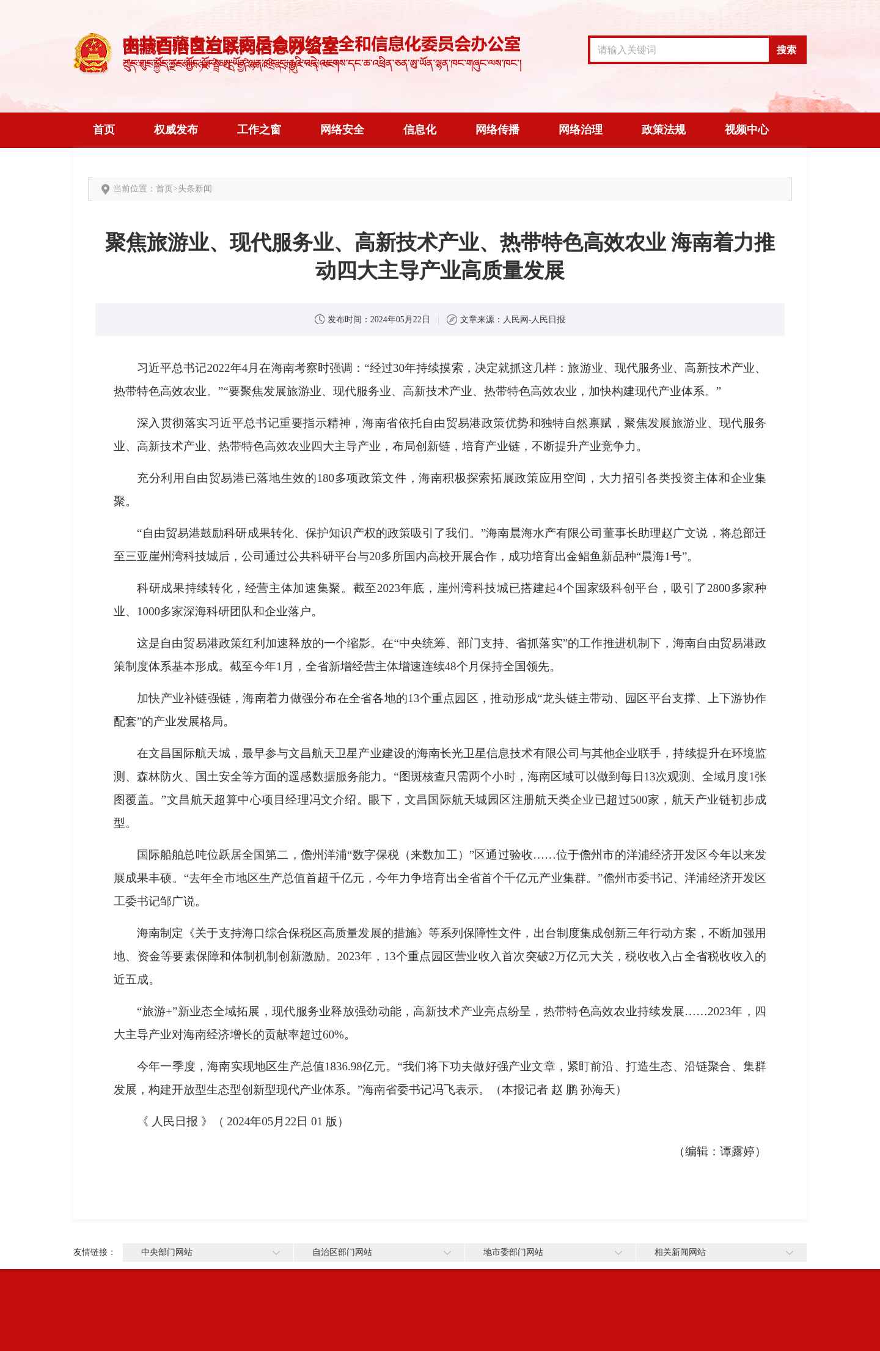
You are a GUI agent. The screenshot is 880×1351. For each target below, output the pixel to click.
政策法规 (664, 130)
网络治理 (581, 130)
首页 (104, 130)
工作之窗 (259, 130)
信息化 (419, 130)
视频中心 (747, 130)
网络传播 (497, 130)
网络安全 (342, 130)
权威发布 (176, 130)
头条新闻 (195, 188)
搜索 (786, 50)
